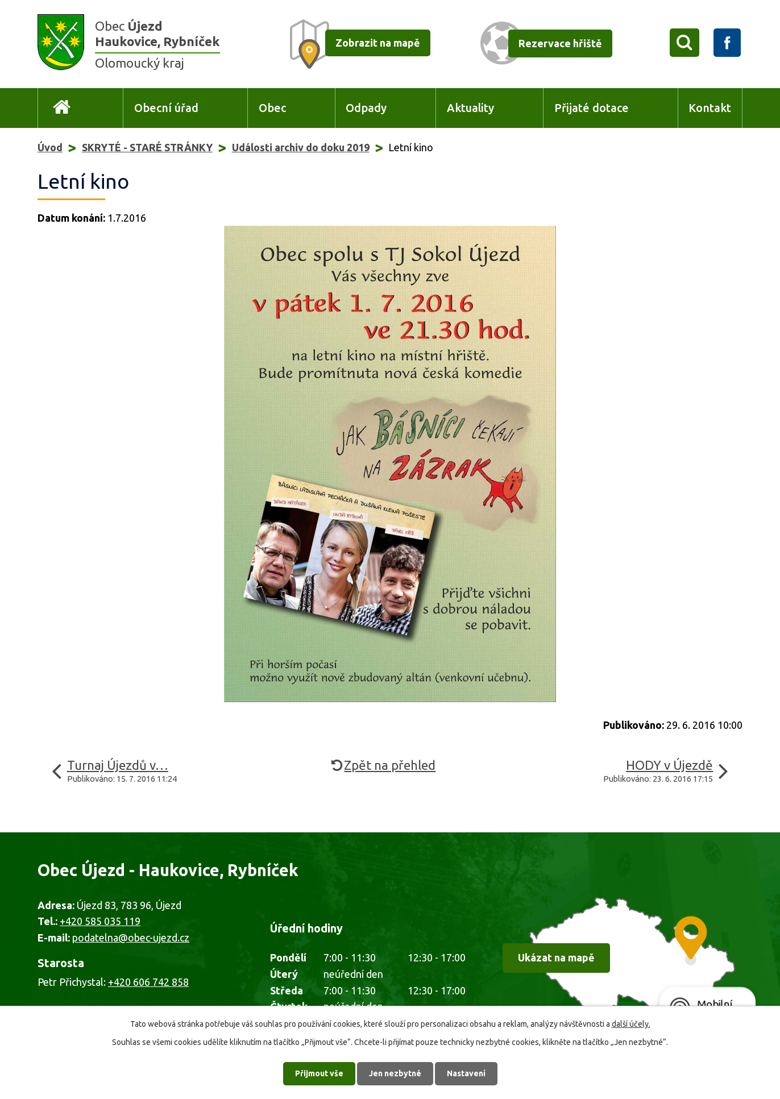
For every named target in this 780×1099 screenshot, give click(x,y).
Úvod (61, 108)
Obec (272, 108)
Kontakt (709, 108)
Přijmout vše (319, 1073)
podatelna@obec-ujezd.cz (130, 937)
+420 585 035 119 (100, 921)
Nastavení (466, 1073)
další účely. (631, 1024)
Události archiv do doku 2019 (301, 147)
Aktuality (470, 108)
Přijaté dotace (591, 108)
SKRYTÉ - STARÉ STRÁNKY (147, 147)
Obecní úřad (166, 108)
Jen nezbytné (395, 1073)
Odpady (366, 108)
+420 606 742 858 (148, 982)
